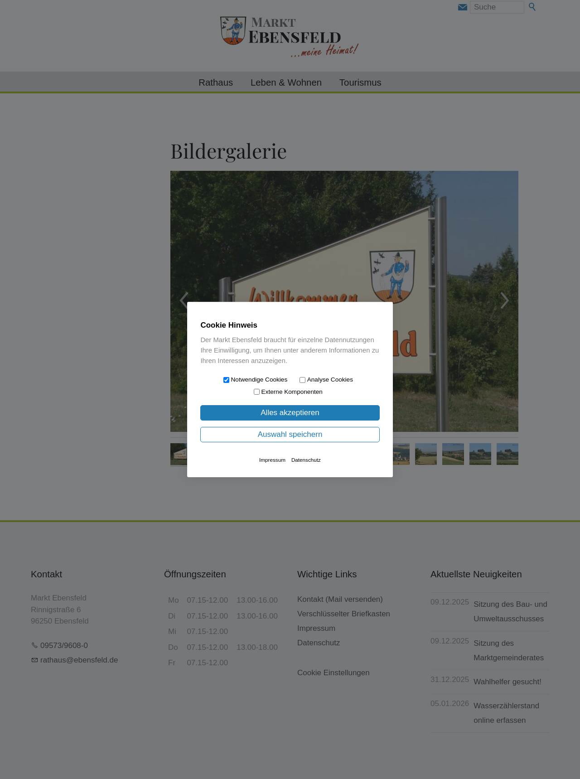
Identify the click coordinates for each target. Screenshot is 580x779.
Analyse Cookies (330, 379)
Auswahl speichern (290, 434)
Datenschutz (306, 460)
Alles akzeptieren (290, 412)
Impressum (272, 460)
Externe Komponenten (292, 391)
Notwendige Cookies (259, 379)
